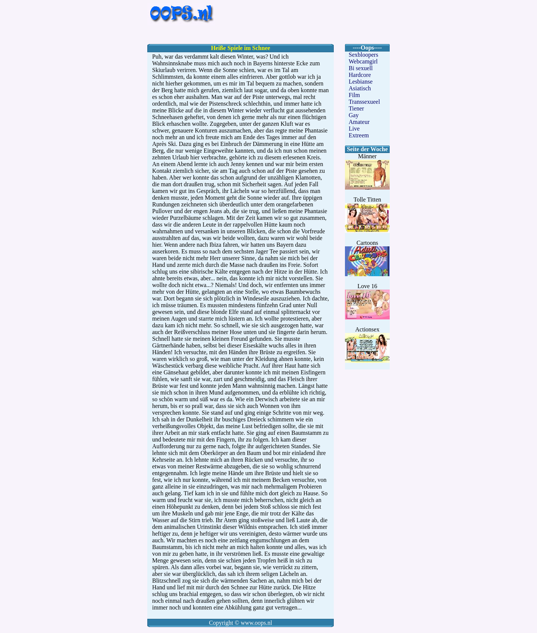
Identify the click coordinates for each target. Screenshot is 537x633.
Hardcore (360, 75)
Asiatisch (360, 88)
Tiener (356, 108)
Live (354, 128)
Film (354, 95)
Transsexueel (364, 102)
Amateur (359, 122)
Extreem (359, 135)
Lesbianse (361, 81)
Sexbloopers (363, 55)
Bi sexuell (361, 68)
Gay (354, 115)
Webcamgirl (363, 61)
